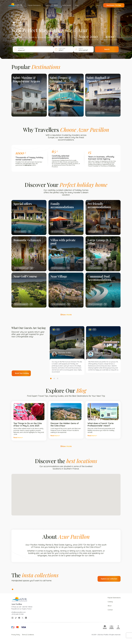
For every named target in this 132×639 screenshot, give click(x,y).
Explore (47, 5)
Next (120, 352)
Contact (110, 610)
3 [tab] (57, 378)
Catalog (110, 602)
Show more (66, 314)
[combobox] (35, 50)
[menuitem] (98, 5)
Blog (76, 5)
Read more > (18, 437)
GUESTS (81, 48)
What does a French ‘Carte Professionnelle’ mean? (101, 424)
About (56, 5)
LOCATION (21, 48)
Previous (50, 352)
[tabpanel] (67, 350)
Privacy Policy (15, 634)
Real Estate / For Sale (114, 5)
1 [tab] (51, 378)
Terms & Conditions (28, 634)
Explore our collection (109, 579)
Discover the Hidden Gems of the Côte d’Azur (65, 424)
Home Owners (66, 5)
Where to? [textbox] (21, 50)
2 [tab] (54, 378)
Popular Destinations (34, 5)
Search (106, 49)
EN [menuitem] (97, 5)
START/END (62, 48)
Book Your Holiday (22, 373)
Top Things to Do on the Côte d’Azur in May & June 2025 (27, 424)
